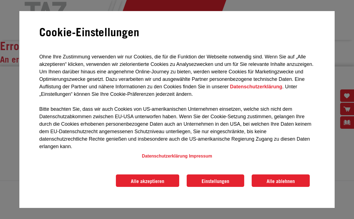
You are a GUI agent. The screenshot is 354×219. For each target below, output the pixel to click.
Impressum (200, 156)
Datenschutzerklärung (256, 86)
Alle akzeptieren (147, 181)
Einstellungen (215, 181)
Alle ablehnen (281, 181)
